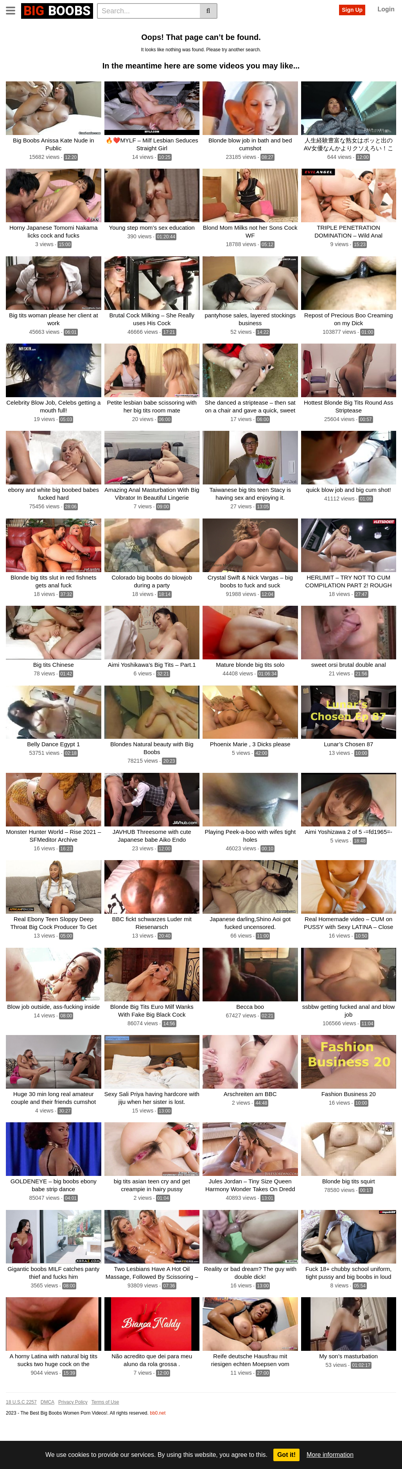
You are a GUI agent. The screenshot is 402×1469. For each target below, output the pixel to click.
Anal (99, 40)
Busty (54, 40)
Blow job (148, 40)
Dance (37, 53)
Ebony (275, 28)
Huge (15, 53)
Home (16, 28)
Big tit (174, 28)
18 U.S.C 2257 (21, 1439)
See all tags (66, 53)
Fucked (78, 40)
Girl (216, 40)
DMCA (47, 1439)
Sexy (274, 40)
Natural (121, 40)
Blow (310, 40)
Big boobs (224, 28)
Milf (294, 28)
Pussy (16, 40)
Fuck (172, 40)
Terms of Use (105, 1439)
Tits (155, 28)
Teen (254, 40)
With (331, 28)
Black (234, 40)
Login (386, 9)
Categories (45, 28)
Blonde (196, 28)
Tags (73, 28)
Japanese (356, 28)
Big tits (135, 28)
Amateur (362, 40)
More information (330, 1454)
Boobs (252, 28)
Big (115, 28)
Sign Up (352, 10)
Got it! (286, 1454)
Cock (312, 28)
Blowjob (195, 40)
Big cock (333, 40)
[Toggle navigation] (13, 9)
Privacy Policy (73, 1439)
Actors (95, 28)
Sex (35, 40)
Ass (291, 40)
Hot (379, 28)
